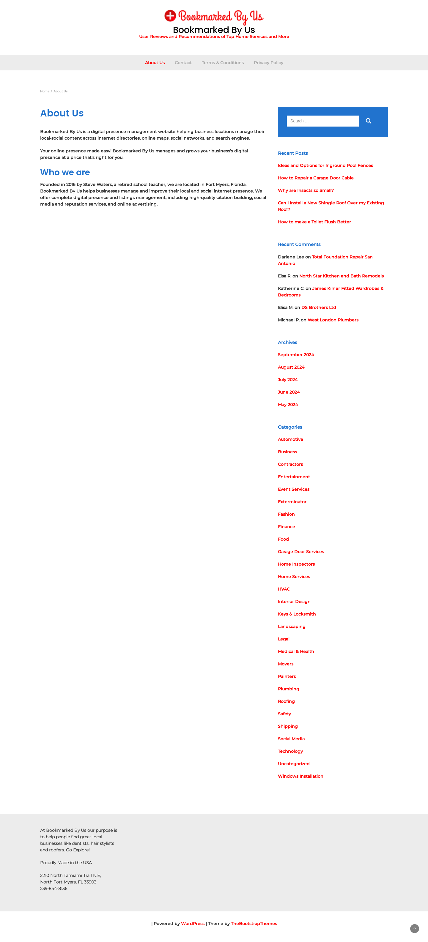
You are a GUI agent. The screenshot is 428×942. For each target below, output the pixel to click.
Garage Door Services (301, 551)
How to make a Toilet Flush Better (314, 222)
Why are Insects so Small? (306, 190)
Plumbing (288, 689)
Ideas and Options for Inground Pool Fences (325, 165)
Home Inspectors (296, 564)
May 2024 (288, 404)
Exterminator (292, 501)
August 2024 (291, 367)
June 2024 (289, 392)
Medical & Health (296, 651)
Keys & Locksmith (297, 614)
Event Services (293, 489)
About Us (155, 62)
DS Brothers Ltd (318, 307)
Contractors (290, 464)
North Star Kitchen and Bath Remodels (341, 276)
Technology (290, 751)
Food (283, 539)
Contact (183, 62)
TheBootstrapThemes (254, 923)
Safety (284, 714)
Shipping (288, 726)
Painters (287, 676)
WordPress (192, 923)
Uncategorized (294, 763)
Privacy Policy (268, 62)
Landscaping (292, 626)
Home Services (294, 576)
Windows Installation (300, 776)
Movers (285, 664)
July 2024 (288, 379)
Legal (283, 639)
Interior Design (294, 601)
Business (287, 452)
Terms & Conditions (223, 62)
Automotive (290, 439)
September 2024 (296, 354)
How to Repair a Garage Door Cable (316, 178)
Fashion (286, 514)
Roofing (286, 701)
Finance (286, 526)
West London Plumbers (333, 320)
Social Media (291, 738)
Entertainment (294, 476)
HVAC (284, 589)
